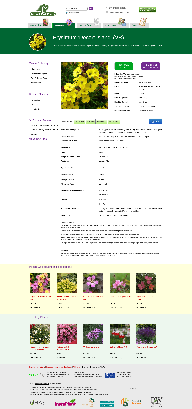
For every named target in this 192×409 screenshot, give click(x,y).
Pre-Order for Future (39, 78)
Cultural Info (79, 121)
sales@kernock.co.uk (119, 12)
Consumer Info (67, 122)
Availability (91, 121)
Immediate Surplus (39, 74)
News (139, 24)
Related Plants (114, 121)
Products (64, 25)
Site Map (90, 394)
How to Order (89, 24)
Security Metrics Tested (124, 372)
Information (39, 24)
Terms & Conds (72, 394)
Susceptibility (101, 121)
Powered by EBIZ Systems (102, 394)
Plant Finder (72, 13)
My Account (116, 24)
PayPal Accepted (79, 372)
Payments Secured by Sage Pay (56, 372)
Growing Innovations (37, 367)
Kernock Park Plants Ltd (42, 384)
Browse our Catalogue (63, 367)
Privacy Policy (82, 394)
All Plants (76, 367)
